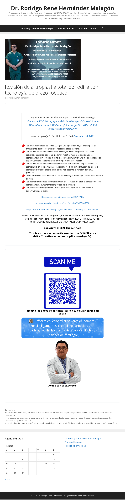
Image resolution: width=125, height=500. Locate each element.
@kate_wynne (52, 121)
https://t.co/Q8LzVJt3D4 (84, 125)
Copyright (50, 228)
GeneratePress (87, 496)
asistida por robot (89, 413)
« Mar (7, 479)
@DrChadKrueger (69, 121)
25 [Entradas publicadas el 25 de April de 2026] (46, 469)
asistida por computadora (70, 413)
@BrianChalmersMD (40, 125)
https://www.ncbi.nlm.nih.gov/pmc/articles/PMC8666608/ (62, 203)
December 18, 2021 (83, 136)
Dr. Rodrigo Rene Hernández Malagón (62, 8)
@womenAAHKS (35, 121)
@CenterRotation (89, 121)
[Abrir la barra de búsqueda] (102, 28)
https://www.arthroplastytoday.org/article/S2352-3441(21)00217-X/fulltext (62, 209)
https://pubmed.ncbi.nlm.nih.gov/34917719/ (62, 197)
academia (11, 410)
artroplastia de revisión (17, 413)
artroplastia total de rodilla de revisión (43, 413)
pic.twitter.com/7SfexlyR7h (62, 128)
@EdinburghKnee (61, 125)
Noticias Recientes (66, 28)
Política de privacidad (87, 28)
